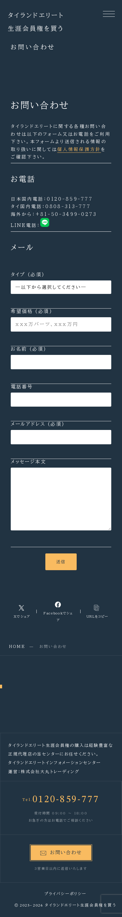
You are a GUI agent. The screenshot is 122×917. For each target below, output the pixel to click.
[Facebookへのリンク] (58, 611)
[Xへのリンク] (22, 611)
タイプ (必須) (61, 283)
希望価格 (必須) (61, 320)
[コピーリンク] (97, 611)
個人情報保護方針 (79, 149)
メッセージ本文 (61, 494)
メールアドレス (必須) (61, 433)
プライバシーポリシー (65, 894)
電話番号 (61, 395)
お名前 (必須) (61, 358)
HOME (17, 647)
